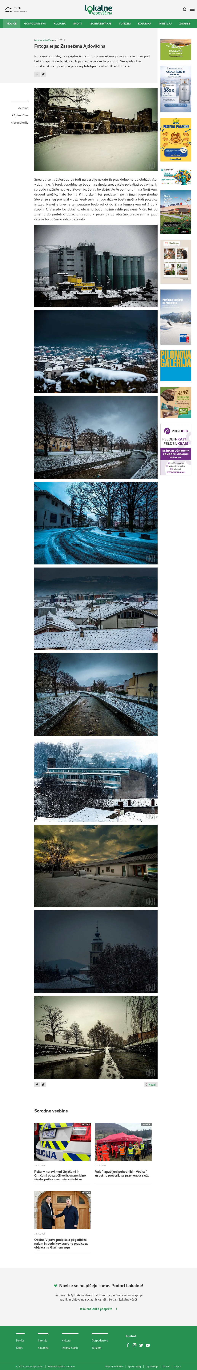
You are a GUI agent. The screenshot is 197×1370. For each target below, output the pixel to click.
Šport (77, 23)
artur (177, 1366)
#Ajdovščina (20, 115)
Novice (12, 23)
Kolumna (144, 23)
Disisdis (166, 1366)
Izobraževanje (100, 23)
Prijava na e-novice (114, 1366)
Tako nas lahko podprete (98, 1309)
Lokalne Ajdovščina (43, 40)
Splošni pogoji (134, 1366)
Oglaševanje (152, 1366)
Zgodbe (184, 23)
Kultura (60, 23)
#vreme (23, 108)
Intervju (165, 23)
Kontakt (131, 1336)
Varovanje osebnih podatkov (61, 1366)
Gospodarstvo (35, 23)
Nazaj (151, 1084)
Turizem (125, 23)
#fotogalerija (20, 122)
